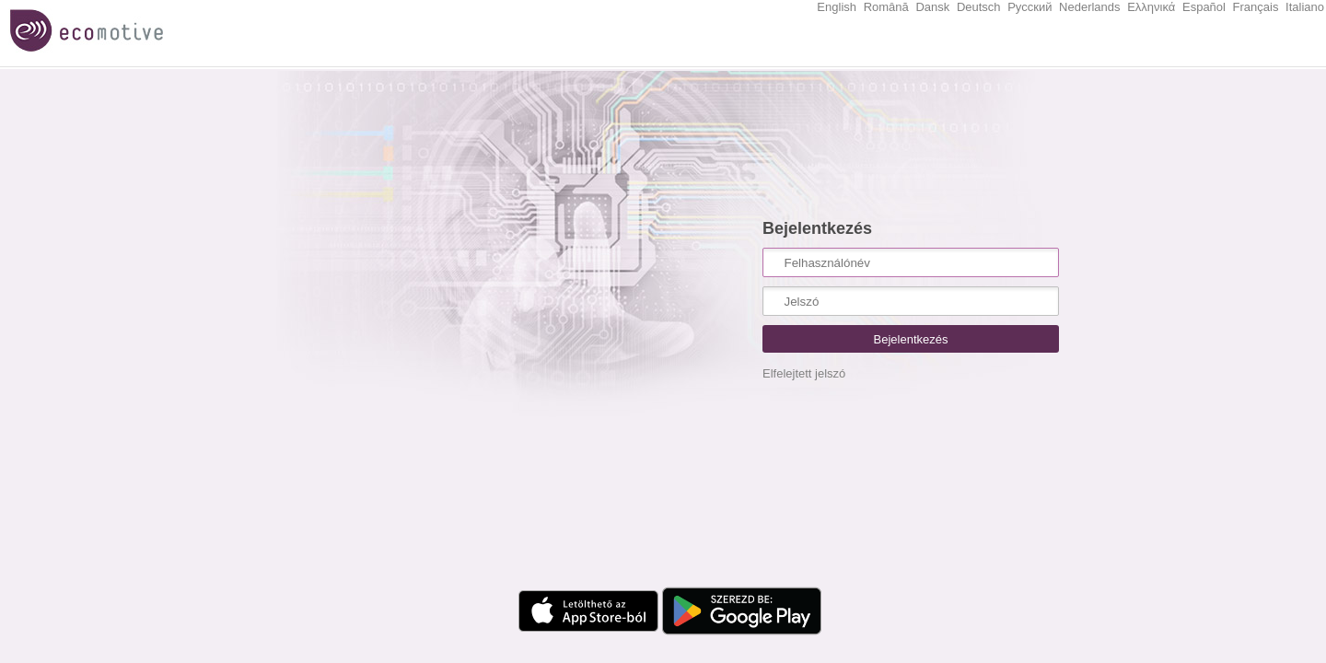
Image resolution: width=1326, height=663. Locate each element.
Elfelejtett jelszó (803, 373)
